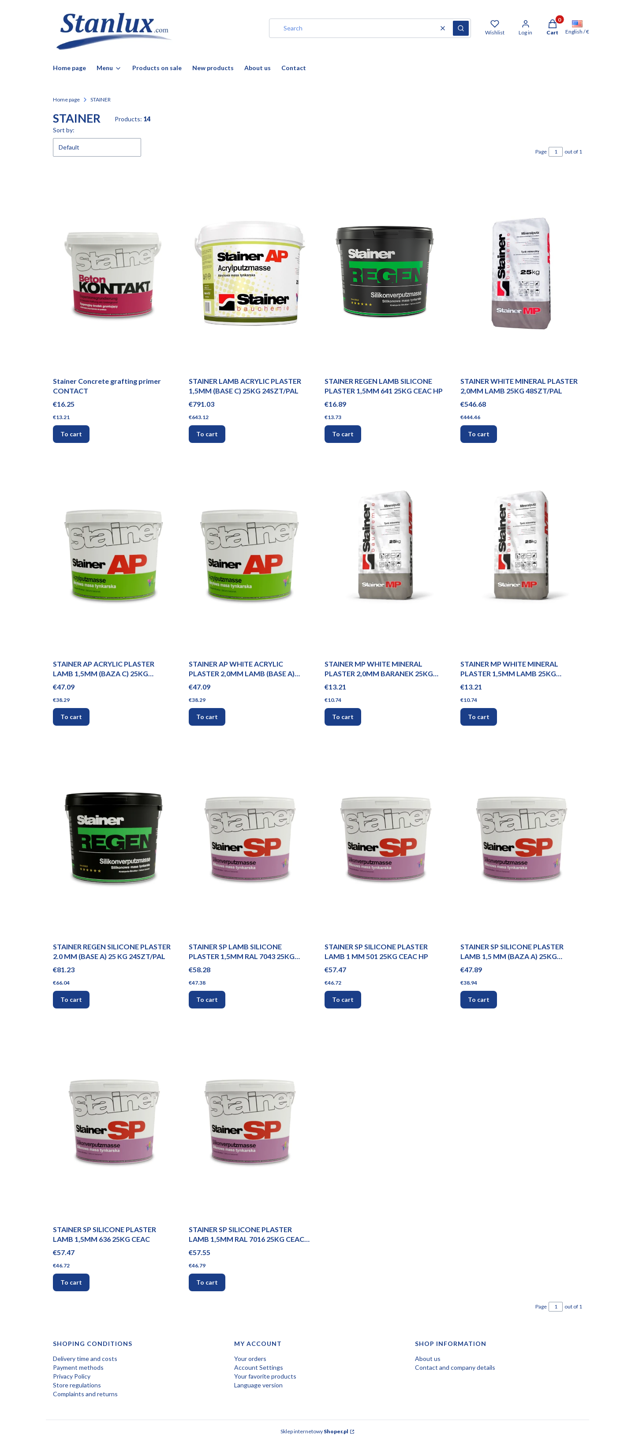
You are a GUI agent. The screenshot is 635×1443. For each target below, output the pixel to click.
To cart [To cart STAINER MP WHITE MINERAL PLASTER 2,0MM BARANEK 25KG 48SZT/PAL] (343, 716)
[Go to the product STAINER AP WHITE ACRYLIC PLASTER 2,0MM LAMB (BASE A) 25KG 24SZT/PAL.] (249, 556)
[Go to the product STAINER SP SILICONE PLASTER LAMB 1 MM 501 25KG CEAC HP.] (385, 839)
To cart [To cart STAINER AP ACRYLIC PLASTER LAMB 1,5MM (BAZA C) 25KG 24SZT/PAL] (71, 716)
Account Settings (258, 1367)
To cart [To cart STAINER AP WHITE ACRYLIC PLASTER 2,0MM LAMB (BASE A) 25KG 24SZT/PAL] (207, 716)
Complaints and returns (85, 1394)
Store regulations (77, 1385)
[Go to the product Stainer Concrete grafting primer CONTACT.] (114, 273)
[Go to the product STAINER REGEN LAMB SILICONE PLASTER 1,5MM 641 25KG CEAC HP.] (385, 273)
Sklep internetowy (314, 1431)
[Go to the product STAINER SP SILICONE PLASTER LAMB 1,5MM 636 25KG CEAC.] (114, 1122)
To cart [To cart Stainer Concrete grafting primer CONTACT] (71, 434)
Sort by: (64, 130)
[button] (461, 28)
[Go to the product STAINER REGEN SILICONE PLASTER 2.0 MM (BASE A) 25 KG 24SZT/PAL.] (114, 839)
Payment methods (78, 1367)
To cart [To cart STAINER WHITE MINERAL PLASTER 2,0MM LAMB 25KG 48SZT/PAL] (478, 434)
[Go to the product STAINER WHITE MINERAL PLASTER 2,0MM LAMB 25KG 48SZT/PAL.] (521, 273)
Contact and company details (455, 1367)
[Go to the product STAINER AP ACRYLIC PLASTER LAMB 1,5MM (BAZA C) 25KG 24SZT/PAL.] (114, 556)
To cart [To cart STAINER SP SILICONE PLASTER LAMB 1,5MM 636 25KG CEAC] (71, 1282)
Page (541, 151)
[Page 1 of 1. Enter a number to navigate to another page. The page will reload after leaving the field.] (556, 152)
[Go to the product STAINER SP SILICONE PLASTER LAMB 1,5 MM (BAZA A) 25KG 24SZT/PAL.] (521, 839)
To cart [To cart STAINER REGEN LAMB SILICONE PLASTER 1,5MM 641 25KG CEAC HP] (343, 434)
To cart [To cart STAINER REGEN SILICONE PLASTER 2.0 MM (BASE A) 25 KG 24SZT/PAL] (71, 999)
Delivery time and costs (85, 1358)
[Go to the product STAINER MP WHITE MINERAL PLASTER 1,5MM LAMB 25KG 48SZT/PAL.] (521, 556)
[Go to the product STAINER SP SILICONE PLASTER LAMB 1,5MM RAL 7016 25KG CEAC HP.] (249, 1122)
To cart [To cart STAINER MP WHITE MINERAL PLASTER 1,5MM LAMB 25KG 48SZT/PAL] (478, 716)
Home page (66, 99)
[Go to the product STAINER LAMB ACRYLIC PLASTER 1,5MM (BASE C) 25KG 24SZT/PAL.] (249, 273)
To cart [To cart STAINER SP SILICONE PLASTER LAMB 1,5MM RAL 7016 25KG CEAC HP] (207, 1282)
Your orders (250, 1358)
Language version (258, 1385)
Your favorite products (265, 1376)
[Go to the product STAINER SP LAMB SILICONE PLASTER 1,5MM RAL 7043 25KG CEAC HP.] (249, 839)
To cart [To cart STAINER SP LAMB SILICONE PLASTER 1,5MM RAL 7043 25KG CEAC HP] (207, 999)
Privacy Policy (71, 1376)
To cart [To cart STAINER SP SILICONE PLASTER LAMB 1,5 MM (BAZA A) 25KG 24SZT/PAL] (478, 999)
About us (428, 1358)
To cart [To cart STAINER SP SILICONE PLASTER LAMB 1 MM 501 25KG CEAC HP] (343, 999)
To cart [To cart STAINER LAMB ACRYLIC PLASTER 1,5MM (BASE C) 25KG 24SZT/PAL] (207, 434)
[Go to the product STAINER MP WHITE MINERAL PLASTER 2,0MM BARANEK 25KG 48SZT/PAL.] (385, 556)
